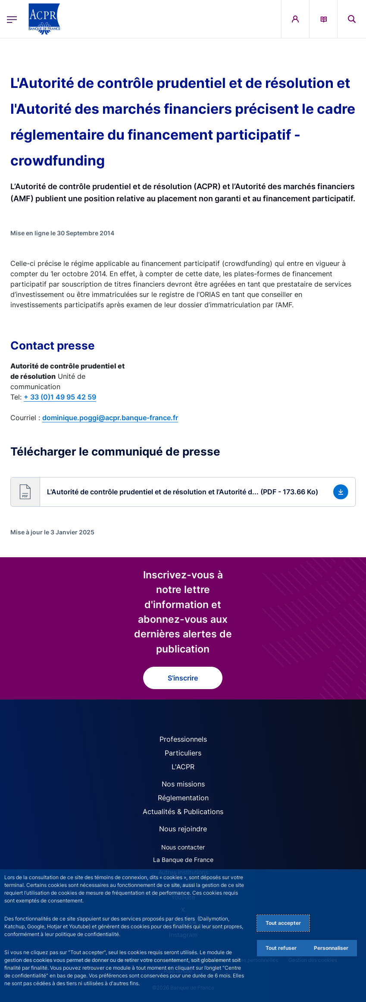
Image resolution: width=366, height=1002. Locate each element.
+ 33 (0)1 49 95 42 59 (60, 397)
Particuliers (183, 753)
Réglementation (183, 797)
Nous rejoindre (183, 828)
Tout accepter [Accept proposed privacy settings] (283, 923)
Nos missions (183, 784)
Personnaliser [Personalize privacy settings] (331, 948)
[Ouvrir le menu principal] (12, 18)
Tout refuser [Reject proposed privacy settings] (281, 948)
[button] (183, 492)
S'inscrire (183, 678)
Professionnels (183, 739)
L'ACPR (183, 766)
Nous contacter (183, 847)
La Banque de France (183, 859)
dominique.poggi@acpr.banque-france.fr (110, 417)
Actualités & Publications (183, 811)
